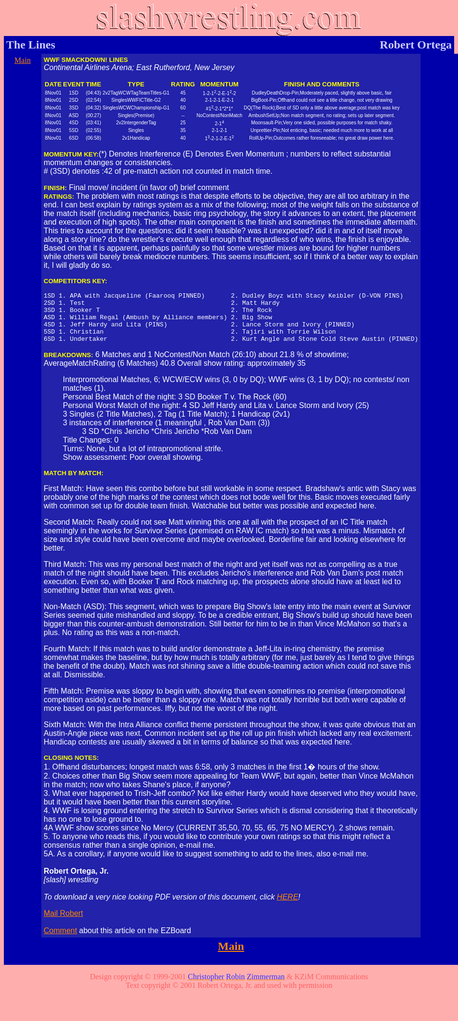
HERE (287, 907)
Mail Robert (63, 923)
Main (22, 60)
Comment (60, 941)
